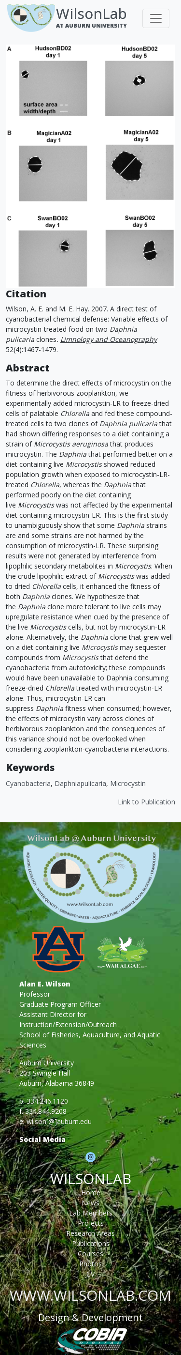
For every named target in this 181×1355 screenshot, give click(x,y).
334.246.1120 (47, 1101)
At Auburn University (91, 25)
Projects (91, 1223)
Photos (90, 1263)
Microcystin (128, 783)
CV (90, 1273)
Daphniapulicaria (80, 783)
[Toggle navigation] (155, 18)
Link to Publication (146, 801)
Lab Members (90, 1212)
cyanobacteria (28, 783)
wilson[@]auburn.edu (59, 1121)
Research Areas (90, 1233)
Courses (90, 1253)
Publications (91, 1243)
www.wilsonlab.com (90, 1295)
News (90, 1202)
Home (90, 1192)
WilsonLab (91, 13)
